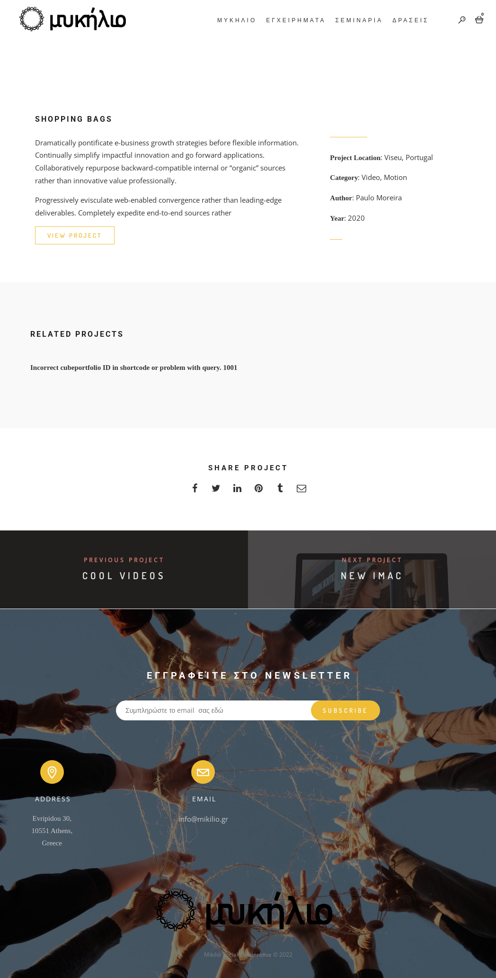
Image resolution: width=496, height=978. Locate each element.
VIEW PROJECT (74, 235)
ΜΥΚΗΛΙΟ (235, 20)
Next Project (372, 560)
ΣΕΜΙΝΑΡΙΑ (358, 20)
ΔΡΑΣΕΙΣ (409, 20)
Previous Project (124, 560)
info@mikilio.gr (203, 819)
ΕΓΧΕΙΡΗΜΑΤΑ (295, 20)
